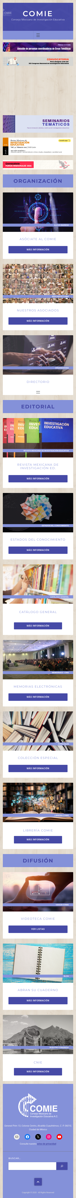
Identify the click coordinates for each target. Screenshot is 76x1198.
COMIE (38, 13)
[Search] (62, 1166)
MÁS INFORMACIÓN (38, 249)
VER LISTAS (38, 929)
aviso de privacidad (46, 1144)
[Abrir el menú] (38, 35)
